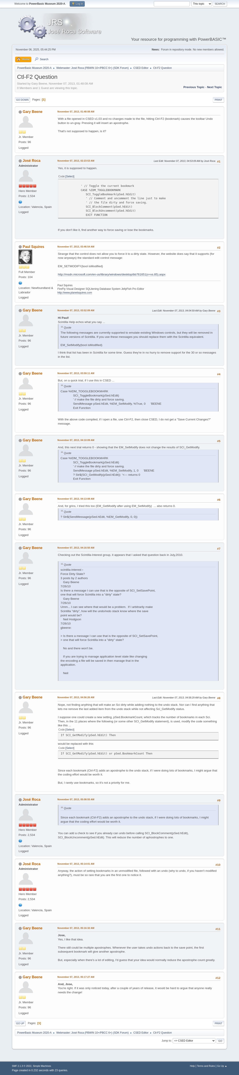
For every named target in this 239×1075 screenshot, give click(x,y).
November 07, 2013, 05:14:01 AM (75, 863)
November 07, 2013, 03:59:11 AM (75, 373)
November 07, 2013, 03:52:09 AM (75, 310)
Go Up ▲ (222, 1066)
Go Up (20, 1023)
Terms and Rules (206, 1066)
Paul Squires (33, 247)
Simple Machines (42, 1066)
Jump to (166, 1040)
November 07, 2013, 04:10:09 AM (75, 440)
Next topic (214, 87)
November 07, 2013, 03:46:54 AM (75, 246)
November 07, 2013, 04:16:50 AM (75, 547)
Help (192, 1066)
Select (69, 176)
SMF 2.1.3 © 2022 (22, 1066)
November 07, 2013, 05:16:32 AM (75, 928)
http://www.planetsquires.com (74, 292)
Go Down (22, 100)
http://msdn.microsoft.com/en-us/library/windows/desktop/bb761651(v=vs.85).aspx (112, 274)
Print (218, 100)
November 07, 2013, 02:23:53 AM (75, 160)
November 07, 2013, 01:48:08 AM (75, 111)
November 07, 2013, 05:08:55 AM (75, 799)
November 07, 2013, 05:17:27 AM (75, 977)
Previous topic (194, 87)
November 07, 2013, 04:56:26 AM (75, 697)
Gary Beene (32, 112)
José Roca (31, 160)
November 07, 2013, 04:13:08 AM (75, 498)
